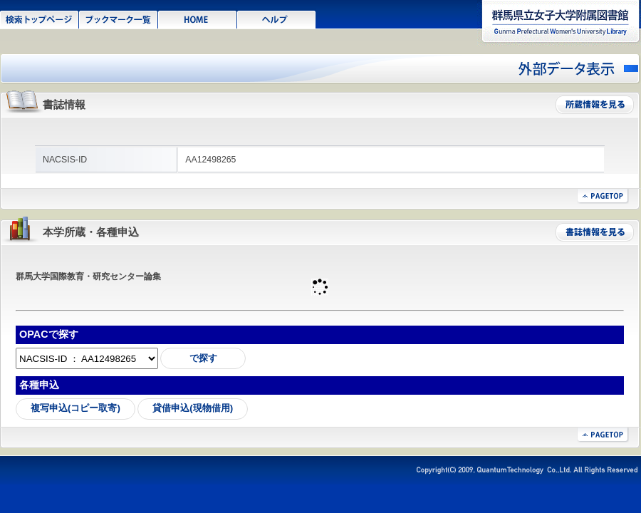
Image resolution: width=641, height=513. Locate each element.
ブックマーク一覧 (118, 18)
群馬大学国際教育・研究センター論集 (88, 276)
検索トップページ (39, 18)
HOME (197, 18)
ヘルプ (276, 18)
